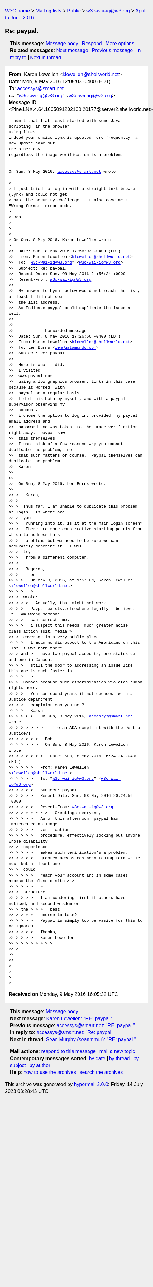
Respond (92, 43)
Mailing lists (48, 10)
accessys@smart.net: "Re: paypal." (75, 1032)
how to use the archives (50, 1072)
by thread (119, 1058)
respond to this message (68, 1051)
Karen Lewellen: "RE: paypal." (79, 1018)
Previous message (112, 50)
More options (120, 43)
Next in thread (45, 57)
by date (97, 1058)
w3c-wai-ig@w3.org (108, 10)
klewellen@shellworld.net (91, 74)
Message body (62, 43)
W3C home (17, 10)
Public (74, 10)
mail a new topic (117, 1051)
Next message (72, 50)
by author (40, 1065)
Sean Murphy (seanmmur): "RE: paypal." (91, 1039)
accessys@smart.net (40, 88)
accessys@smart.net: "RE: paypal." (95, 1025)
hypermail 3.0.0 (91, 1084)
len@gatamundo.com (75, 348)
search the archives (101, 1072)
